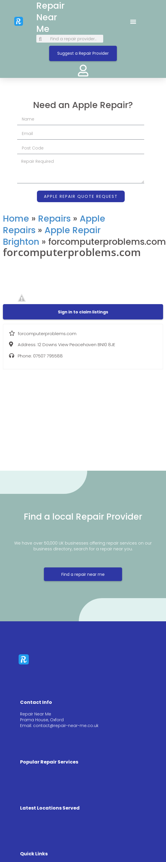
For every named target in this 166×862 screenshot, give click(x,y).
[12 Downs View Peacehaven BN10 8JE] (83, 415)
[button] (133, 21)
